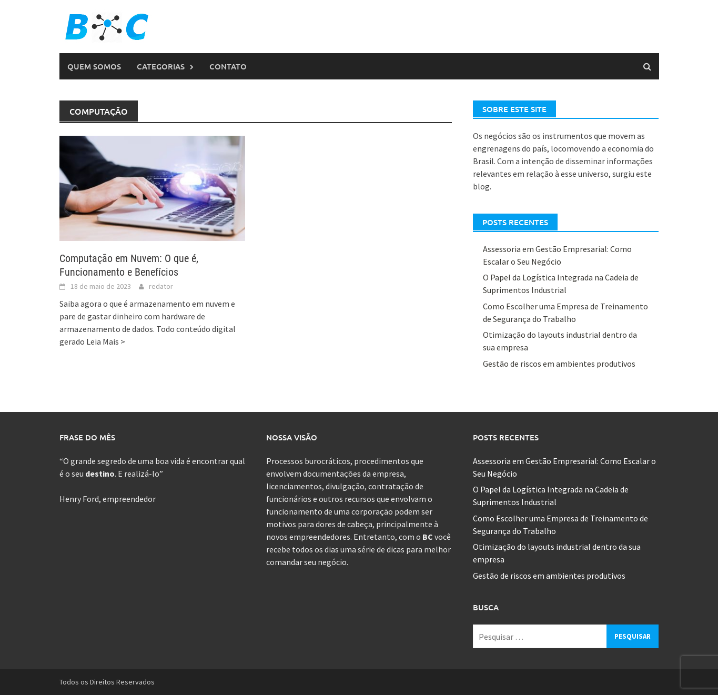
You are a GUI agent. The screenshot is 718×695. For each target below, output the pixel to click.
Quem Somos (94, 66)
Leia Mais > (105, 341)
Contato (228, 66)
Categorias (161, 66)
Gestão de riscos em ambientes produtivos (559, 363)
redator (161, 286)
